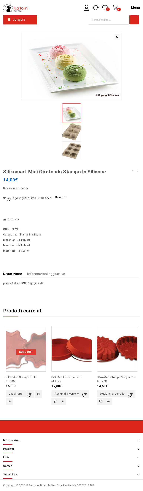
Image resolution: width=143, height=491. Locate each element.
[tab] (15, 273)
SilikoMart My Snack (137, 170)
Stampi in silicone (31, 234)
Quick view (9, 401)
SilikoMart (24, 239)
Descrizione (12, 273)
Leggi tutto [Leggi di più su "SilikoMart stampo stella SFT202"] (16, 393)
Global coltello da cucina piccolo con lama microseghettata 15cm (133, 170)
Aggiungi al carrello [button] (67, 393)
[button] (117, 36)
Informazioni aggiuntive (46, 273)
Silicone (24, 250)
